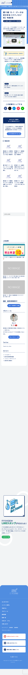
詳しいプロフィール (13, 337)
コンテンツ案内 (5, 611)
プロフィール (5, 617)
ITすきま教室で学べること (13, 133)
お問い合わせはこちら (12, 649)
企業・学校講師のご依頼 (13, 305)
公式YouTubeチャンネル (12, 642)
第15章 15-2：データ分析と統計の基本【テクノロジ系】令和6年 (13, 94)
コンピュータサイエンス (10, 358)
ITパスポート (7, 354)
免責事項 (16, 633)
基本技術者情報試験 (9, 356)
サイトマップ (5, 633)
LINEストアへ (6, 542)
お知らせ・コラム (6, 627)
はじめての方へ (5, 608)
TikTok (16, 663)
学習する (10, 6)
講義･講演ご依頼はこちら (13, 655)
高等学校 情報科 (8, 360)
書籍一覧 (4, 623)
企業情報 (11, 633)
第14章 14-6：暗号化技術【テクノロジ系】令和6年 (13, 85)
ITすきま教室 (4, 6)
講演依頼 (4, 620)
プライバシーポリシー (6, 636)
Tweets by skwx (7, 346)
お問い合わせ (5, 630)
